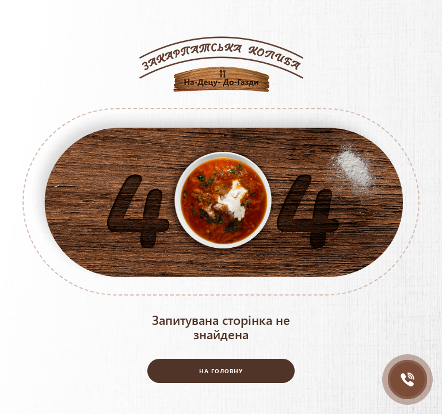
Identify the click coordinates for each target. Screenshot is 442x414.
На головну (221, 371)
